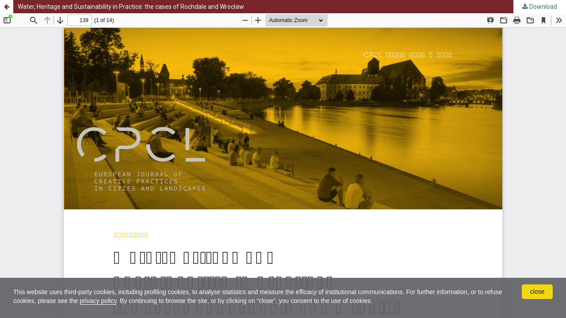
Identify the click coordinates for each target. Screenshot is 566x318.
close (537, 291)
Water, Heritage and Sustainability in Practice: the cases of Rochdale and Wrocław (131, 6)
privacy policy (98, 300)
